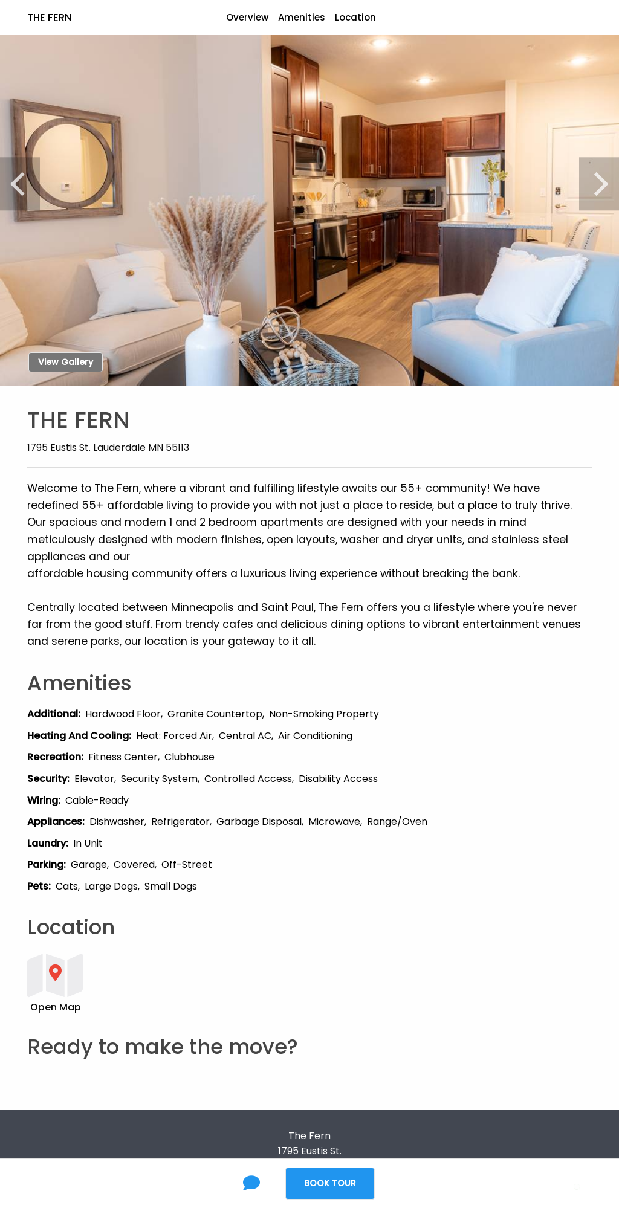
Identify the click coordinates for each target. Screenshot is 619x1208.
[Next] (599, 183)
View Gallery (65, 362)
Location (355, 17)
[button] (260, 982)
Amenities (301, 17)
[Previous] (20, 183)
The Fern (49, 17)
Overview (247, 17)
